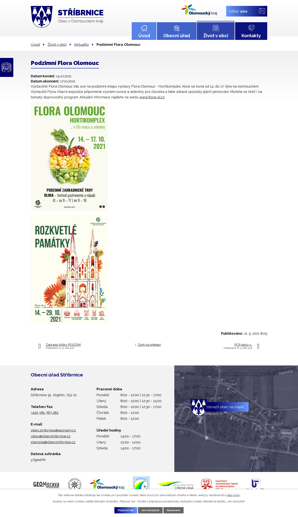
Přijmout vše (124, 509)
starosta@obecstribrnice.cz (53, 442)
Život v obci (215, 35)
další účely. (233, 494)
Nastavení (175, 509)
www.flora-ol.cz (151, 97)
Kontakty (251, 35)
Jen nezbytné (150, 509)
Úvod (144, 35)
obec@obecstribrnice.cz (51, 436)
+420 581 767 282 (45, 412)
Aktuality (81, 44)
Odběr (238, 11)
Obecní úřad (176, 35)
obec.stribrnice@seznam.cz (53, 430)
